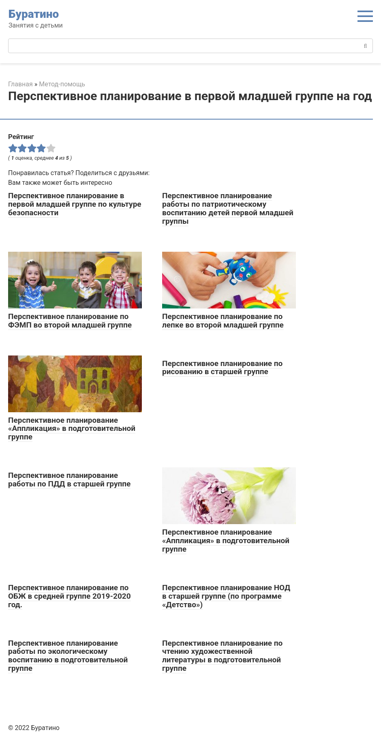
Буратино (34, 14)
